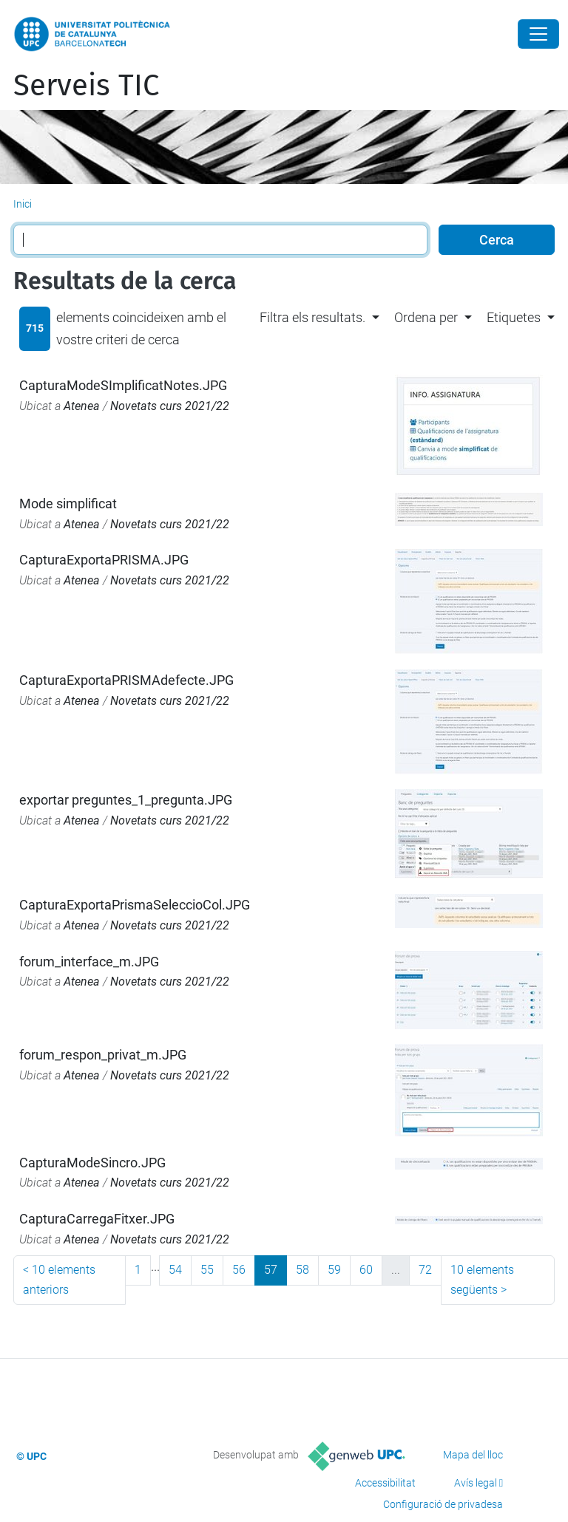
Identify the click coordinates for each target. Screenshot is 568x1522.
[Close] (538, 34)
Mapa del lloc (473, 1455)
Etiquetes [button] (514, 317)
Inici (22, 204)
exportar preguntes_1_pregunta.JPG (125, 800)
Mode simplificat (68, 503)
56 (239, 1270)
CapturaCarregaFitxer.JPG (97, 1218)
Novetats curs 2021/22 (169, 406)
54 (175, 1270)
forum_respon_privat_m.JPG (102, 1054)
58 (302, 1270)
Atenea (82, 406)
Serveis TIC (86, 85)
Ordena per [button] (426, 317)
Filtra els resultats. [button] (312, 317)
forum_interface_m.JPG (89, 961)
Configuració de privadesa (443, 1504)
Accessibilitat (385, 1483)
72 (425, 1270)
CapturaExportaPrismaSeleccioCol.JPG (134, 904)
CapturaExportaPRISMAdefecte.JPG (126, 680)
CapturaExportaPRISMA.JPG (104, 559)
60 (366, 1270)
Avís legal (475, 1483)
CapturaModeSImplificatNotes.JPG (123, 385)
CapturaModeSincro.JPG (92, 1162)
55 (207, 1270)
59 (334, 1270)
